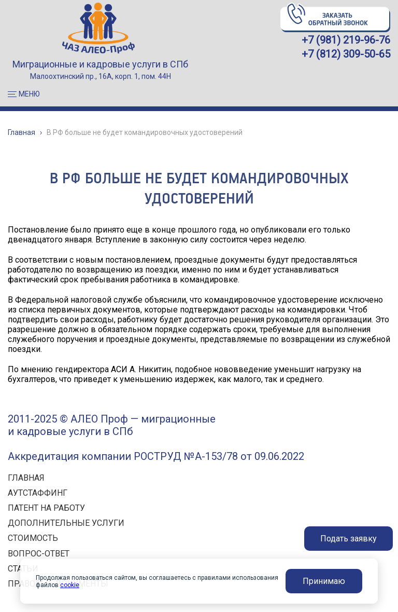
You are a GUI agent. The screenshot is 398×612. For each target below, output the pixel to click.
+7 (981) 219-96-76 (346, 40)
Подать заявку (348, 538)
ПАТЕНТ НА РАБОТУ (46, 508)
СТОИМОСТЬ (33, 538)
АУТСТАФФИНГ (37, 493)
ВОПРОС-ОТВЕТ (38, 554)
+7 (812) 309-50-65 (346, 54)
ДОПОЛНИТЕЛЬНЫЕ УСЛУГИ (66, 523)
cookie (69, 585)
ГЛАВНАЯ (26, 478)
